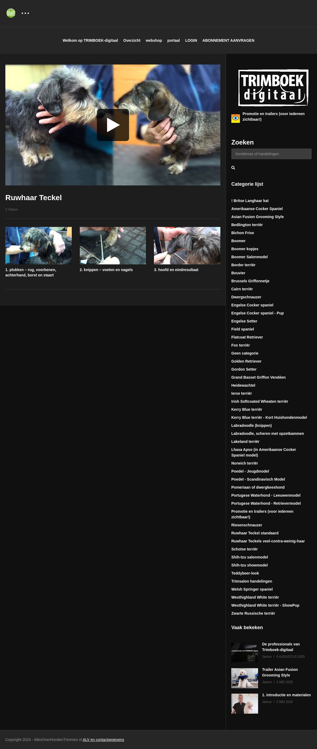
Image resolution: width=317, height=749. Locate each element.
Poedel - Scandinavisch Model (258, 479)
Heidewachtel (243, 385)
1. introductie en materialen (286, 695)
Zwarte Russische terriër (253, 613)
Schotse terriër (244, 549)
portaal (173, 40)
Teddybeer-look (245, 573)
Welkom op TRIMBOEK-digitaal (90, 40)
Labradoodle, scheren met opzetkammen (267, 433)
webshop (154, 40)
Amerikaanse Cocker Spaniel (257, 209)
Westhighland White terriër (255, 597)
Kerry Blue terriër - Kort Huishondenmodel (269, 417)
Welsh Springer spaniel (252, 589)
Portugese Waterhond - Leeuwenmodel (266, 495)
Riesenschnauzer (246, 525)
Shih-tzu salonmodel (249, 557)
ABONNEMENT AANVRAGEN (228, 40)
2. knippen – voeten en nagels (106, 270)
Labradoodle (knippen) (251, 425)
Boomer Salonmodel (249, 257)
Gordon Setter (243, 369)
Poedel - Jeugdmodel (250, 471)
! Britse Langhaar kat (250, 201)
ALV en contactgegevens (103, 739)
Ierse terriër (241, 393)
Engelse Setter (244, 321)
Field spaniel (242, 329)
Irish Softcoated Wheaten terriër (259, 401)
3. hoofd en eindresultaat (176, 270)
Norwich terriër (244, 463)
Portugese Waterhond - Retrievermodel (266, 503)
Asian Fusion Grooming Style (257, 217)
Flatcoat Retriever (247, 337)
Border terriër (243, 265)
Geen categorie (244, 353)
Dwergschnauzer (246, 297)
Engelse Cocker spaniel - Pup (257, 313)
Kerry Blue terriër (246, 409)
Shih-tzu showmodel (249, 565)
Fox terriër (240, 345)
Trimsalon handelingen (251, 581)
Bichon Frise (242, 233)
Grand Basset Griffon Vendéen (258, 377)
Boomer (238, 241)
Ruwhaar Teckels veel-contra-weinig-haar (268, 541)
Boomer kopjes (244, 249)
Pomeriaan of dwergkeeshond (258, 487)
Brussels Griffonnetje (250, 281)
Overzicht (132, 40)
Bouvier (238, 273)
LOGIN (191, 40)
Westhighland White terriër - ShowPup (265, 605)
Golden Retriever (246, 361)
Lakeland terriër (245, 441)
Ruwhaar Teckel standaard (254, 533)
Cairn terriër (242, 289)
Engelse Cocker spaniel (252, 305)
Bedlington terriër (247, 225)
